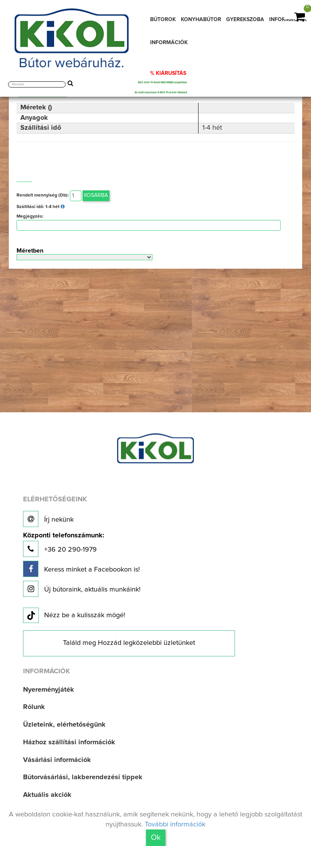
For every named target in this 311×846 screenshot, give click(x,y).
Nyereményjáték (48, 689)
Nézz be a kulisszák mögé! (74, 616)
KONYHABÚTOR (201, 19)
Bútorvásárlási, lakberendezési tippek (82, 777)
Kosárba (96, 195)
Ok (155, 837)
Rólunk (34, 707)
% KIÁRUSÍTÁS (168, 73)
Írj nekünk (48, 519)
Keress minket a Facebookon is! (81, 569)
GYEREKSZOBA (245, 19)
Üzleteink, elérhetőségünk (64, 724)
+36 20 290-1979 (63, 544)
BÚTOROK (163, 19)
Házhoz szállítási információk (69, 742)
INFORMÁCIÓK (169, 42)
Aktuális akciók (47, 794)
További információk (175, 824)
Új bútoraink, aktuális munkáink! (82, 589)
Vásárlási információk (57, 760)
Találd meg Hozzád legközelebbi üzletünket (129, 642)
